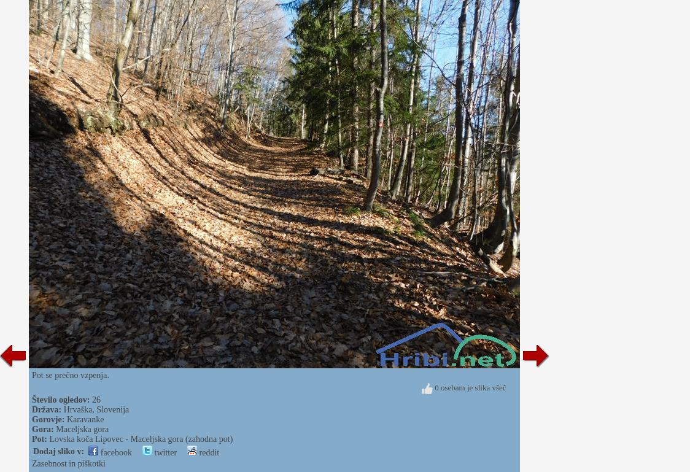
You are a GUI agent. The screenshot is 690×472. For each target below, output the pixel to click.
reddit (203, 452)
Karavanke (85, 419)
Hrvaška (78, 409)
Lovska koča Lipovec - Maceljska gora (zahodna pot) (141, 439)
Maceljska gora (82, 429)
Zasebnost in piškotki (69, 463)
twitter (159, 452)
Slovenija (112, 409)
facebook (110, 452)
